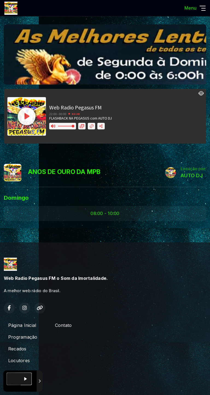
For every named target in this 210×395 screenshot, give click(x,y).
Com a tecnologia (23, 385)
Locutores (19, 360)
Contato (63, 325)
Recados (17, 349)
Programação (22, 337)
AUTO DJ (191, 175)
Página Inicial (22, 325)
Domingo (16, 197)
